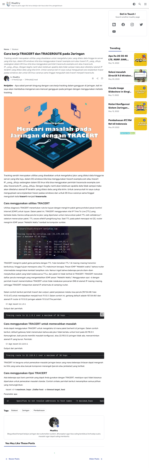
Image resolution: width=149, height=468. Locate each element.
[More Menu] (145, 4)
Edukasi (15, 49)
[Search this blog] (139, 4)
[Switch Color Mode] (134, 4)
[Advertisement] (54, 27)
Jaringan (25, 410)
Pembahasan (39, 410)
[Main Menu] (3, 4)
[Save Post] (93, 78)
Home (6, 49)
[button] (114, 25)
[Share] (97, 78)
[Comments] (102, 78)
